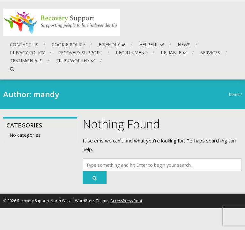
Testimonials (26, 60)
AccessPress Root (126, 200)
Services (210, 53)
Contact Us (24, 45)
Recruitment (131, 53)
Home (234, 94)
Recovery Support (80, 53)
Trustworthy (75, 60)
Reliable (174, 53)
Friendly (112, 45)
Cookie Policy (68, 45)
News (184, 45)
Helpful (151, 45)
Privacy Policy (27, 53)
